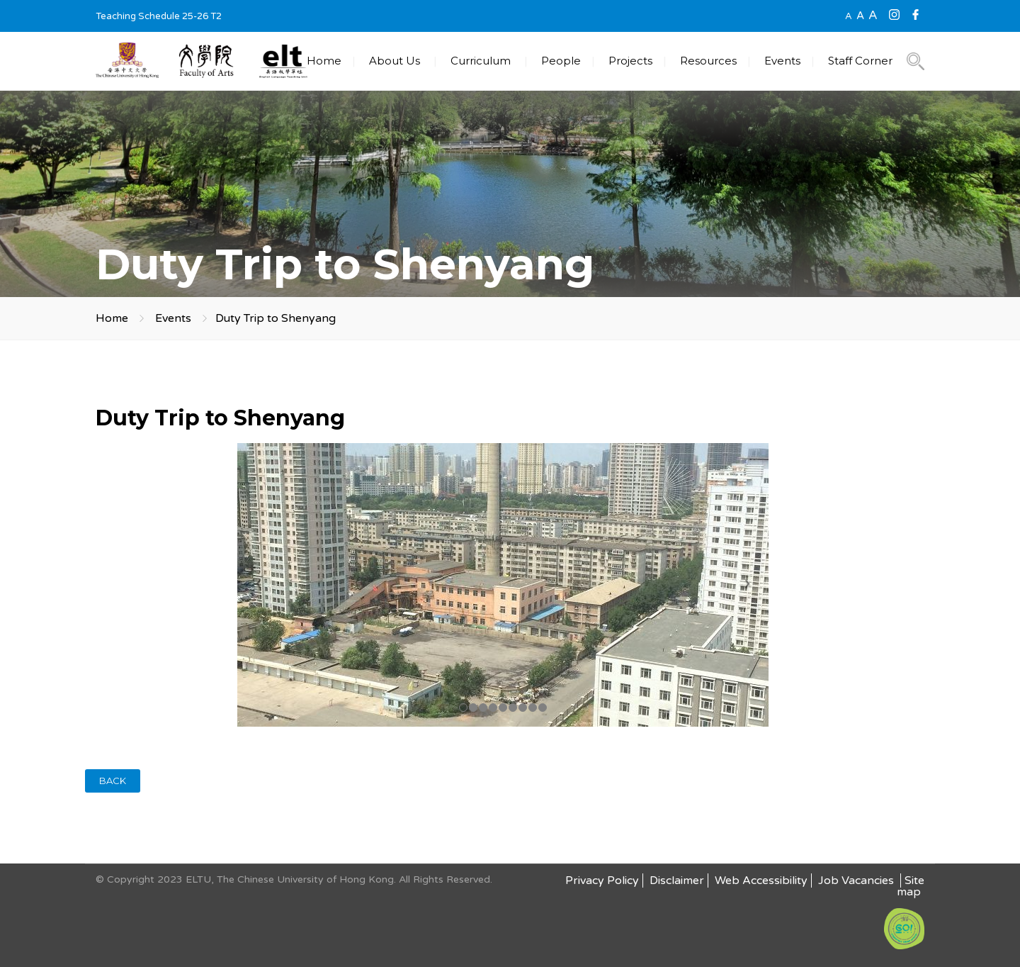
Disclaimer (677, 880)
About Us (394, 60)
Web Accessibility (761, 880)
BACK (112, 780)
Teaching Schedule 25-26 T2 (159, 16)
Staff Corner (860, 60)
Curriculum (480, 60)
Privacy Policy (602, 880)
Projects (630, 60)
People (561, 60)
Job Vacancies (857, 880)
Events (782, 60)
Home (324, 60)
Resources (708, 60)
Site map (910, 886)
